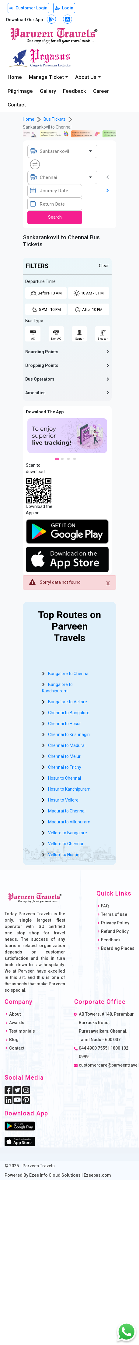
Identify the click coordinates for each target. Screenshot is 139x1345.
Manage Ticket (46, 77)
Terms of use (114, 914)
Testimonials (22, 1031)
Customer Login (28, 7)
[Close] (108, 583)
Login (64, 7)
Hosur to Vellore (63, 800)
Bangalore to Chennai (68, 673)
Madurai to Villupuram (69, 821)
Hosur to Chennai (64, 778)
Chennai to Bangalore (68, 712)
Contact (17, 105)
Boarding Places (117, 948)
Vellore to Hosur (63, 854)
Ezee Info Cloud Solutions (55, 1175)
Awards (16, 1022)
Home (15, 77)
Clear (104, 265)
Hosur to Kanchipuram (69, 789)
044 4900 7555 (93, 1048)
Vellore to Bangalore (67, 832)
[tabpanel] (67, 435)
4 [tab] (76, 461)
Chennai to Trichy (64, 767)
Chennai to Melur (64, 756)
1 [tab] (58, 461)
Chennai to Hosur (64, 723)
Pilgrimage (20, 91)
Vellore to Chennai (65, 843)
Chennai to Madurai (66, 745)
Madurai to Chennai (66, 811)
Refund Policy (115, 931)
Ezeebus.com (97, 1175)
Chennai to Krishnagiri (69, 734)
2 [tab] (64, 461)
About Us (85, 77)
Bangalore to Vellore (67, 701)
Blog (14, 1039)
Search (55, 217)
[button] (67, 352)
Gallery (48, 91)
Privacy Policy (115, 922)
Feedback (74, 91)
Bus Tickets (54, 119)
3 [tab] (70, 461)
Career (101, 91)
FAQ (105, 905)
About (15, 1014)
